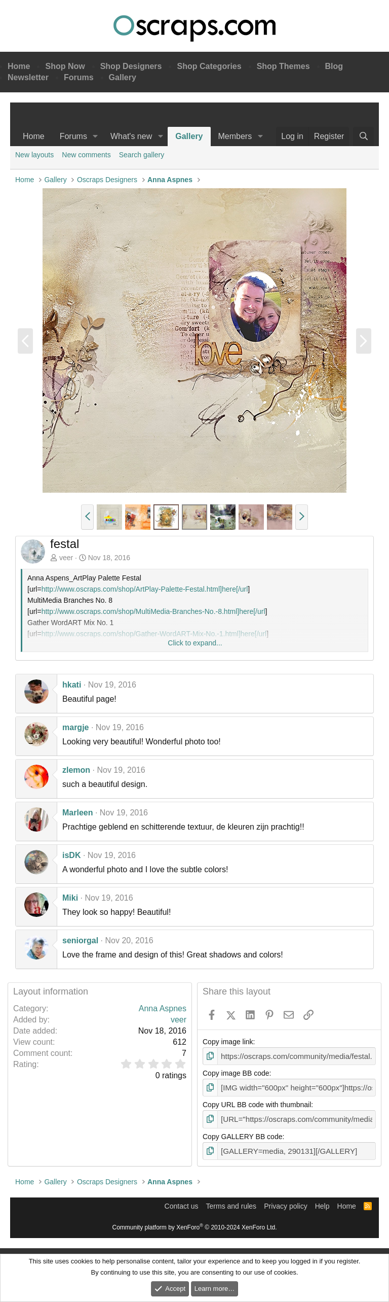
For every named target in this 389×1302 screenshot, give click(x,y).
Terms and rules (231, 1202)
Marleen (77, 812)
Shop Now (65, 66)
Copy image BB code (236, 1073)
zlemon (76, 770)
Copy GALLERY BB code (242, 1134)
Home (19, 66)
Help (322, 1202)
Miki (70, 898)
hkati (71, 684)
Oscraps (194, 28)
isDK (71, 855)
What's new (131, 136)
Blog (334, 66)
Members (235, 136)
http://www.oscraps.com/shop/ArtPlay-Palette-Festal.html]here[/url (145, 589)
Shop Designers (131, 66)
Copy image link (228, 1042)
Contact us (182, 1202)
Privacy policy (285, 1202)
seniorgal (80, 940)
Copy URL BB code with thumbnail (257, 1103)
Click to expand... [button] (195, 643)
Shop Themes (283, 66)
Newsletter (28, 77)
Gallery (122, 77)
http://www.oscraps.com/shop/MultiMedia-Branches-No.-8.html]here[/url (153, 611)
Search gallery (142, 155)
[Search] (363, 136)
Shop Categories (209, 66)
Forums (79, 77)
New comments (86, 155)
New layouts (34, 155)
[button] (95, 136)
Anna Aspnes (162, 1008)
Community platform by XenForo (194, 1223)
